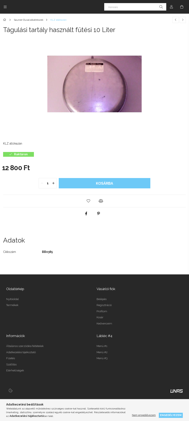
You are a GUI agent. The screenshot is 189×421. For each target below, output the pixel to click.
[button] (88, 201)
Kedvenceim (104, 323)
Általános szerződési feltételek (25, 346)
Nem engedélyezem (144, 415)
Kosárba (104, 183)
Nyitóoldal (12, 299)
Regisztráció (104, 305)
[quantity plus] (53, 183)
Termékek (12, 305)
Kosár (100, 317)
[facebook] (86, 213)
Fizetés (10, 358)
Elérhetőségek (15, 370)
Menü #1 (102, 346)
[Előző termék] (175, 20)
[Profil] (171, 7)
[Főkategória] (5, 19)
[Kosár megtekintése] (182, 7)
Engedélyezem (171, 415)
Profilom (102, 311)
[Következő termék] (183, 20)
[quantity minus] (42, 183)
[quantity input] (47, 183)
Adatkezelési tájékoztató (21, 352)
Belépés (101, 299)
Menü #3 (102, 358)
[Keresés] (135, 7)
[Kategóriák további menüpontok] (5, 7)
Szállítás (11, 364)
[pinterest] (98, 213)
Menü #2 (102, 352)
